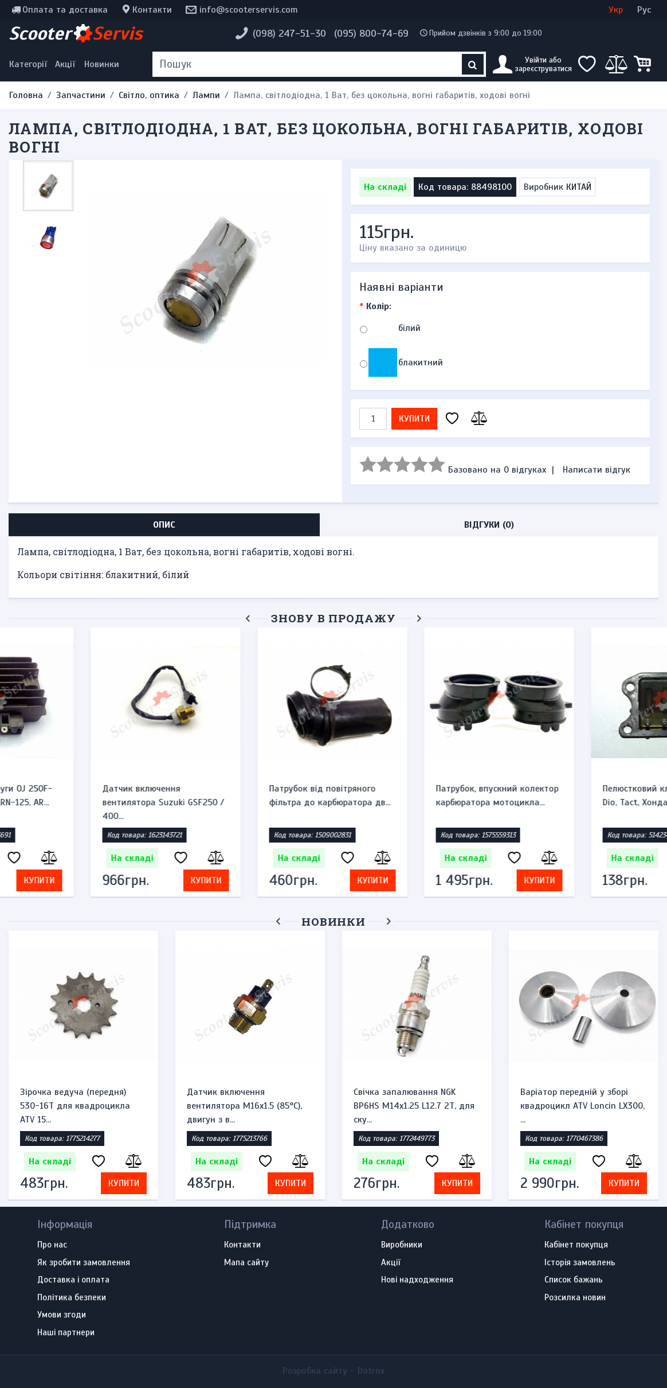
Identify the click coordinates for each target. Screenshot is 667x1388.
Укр (616, 9)
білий (409, 328)
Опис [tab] (164, 525)
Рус (644, 9)
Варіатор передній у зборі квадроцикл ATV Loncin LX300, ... (582, 1105)
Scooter (76, 33)
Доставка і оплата (73, 1280)
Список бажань (573, 1280)
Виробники (401, 1245)
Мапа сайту (246, 1263)
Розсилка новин (575, 1298)
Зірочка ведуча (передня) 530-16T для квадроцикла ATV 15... (75, 1105)
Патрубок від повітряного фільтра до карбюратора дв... (81, 795)
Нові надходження (417, 1280)
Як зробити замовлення (83, 1263)
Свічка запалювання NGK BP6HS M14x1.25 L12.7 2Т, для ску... (414, 1105)
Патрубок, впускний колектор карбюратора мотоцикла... (248, 795)
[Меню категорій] (29, 64)
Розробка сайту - (333, 1371)
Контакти (152, 9)
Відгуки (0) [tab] (489, 525)
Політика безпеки (71, 1298)
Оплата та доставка (65, 9)
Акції (65, 64)
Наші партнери (66, 1333)
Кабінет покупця (576, 1245)
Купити (414, 418)
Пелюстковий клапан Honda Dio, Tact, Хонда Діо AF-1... (412, 795)
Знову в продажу (333, 618)
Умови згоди (61, 1315)
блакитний (420, 362)
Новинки (101, 64)
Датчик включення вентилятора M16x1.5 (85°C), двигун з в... (244, 1105)
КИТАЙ (578, 187)
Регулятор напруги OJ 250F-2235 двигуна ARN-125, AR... (578, 795)
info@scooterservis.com (248, 9)
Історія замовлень (579, 1263)
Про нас (52, 1245)
